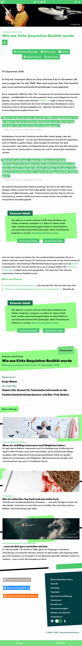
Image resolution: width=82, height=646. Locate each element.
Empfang (55, 588)
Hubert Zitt (45, 100)
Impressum (56, 600)
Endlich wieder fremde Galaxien (19, 285)
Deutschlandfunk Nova (61, 579)
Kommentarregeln (59, 608)
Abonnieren (51, 57)
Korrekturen (56, 604)
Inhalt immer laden (54, 241)
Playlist (62, 643)
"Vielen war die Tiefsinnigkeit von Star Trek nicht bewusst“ (32, 289)
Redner (74, 263)
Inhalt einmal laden (28, 241)
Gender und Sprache (60, 612)
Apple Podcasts (32, 57)
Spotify (63, 51)
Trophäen (55, 592)
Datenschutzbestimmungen (45, 233)
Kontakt (54, 583)
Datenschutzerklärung (61, 596)
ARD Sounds (48, 51)
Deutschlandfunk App (26, 51)
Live (21, 643)
